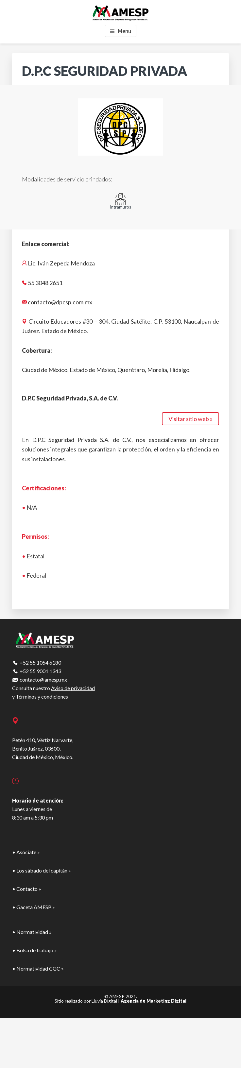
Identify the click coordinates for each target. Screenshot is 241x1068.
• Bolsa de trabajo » (34, 950)
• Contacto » (26, 889)
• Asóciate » (26, 852)
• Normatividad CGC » (38, 968)
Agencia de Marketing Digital (153, 1001)
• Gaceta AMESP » (33, 907)
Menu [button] (124, 31)
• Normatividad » (32, 932)
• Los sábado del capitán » (41, 870)
